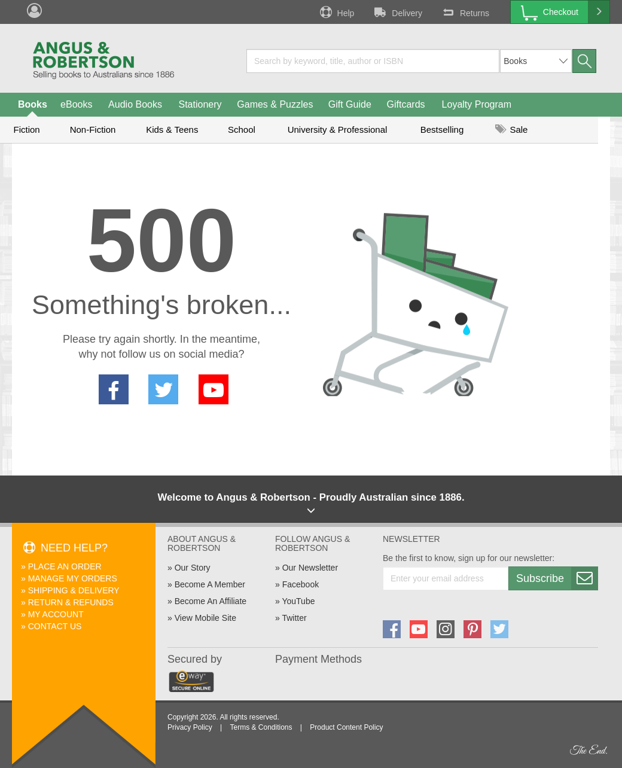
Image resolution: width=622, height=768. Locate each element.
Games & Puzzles (275, 104)
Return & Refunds (71, 602)
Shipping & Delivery (74, 590)
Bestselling (442, 129)
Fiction (26, 129)
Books (32, 104)
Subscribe (556, 578)
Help (336, 12)
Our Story (193, 567)
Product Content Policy (346, 727)
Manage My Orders (72, 578)
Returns (464, 12)
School (241, 129)
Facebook (300, 584)
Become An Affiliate (210, 601)
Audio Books (135, 104)
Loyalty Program (477, 104)
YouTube (298, 601)
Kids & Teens (172, 129)
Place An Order (65, 566)
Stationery (199, 104)
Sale (511, 129)
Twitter (294, 618)
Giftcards (406, 104)
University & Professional (338, 129)
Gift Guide (349, 104)
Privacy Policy (189, 727)
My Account (56, 614)
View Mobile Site (205, 618)
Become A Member (210, 584)
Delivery (397, 12)
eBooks (76, 104)
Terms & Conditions (261, 727)
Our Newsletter (310, 567)
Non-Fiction (93, 129)
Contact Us (55, 626)
